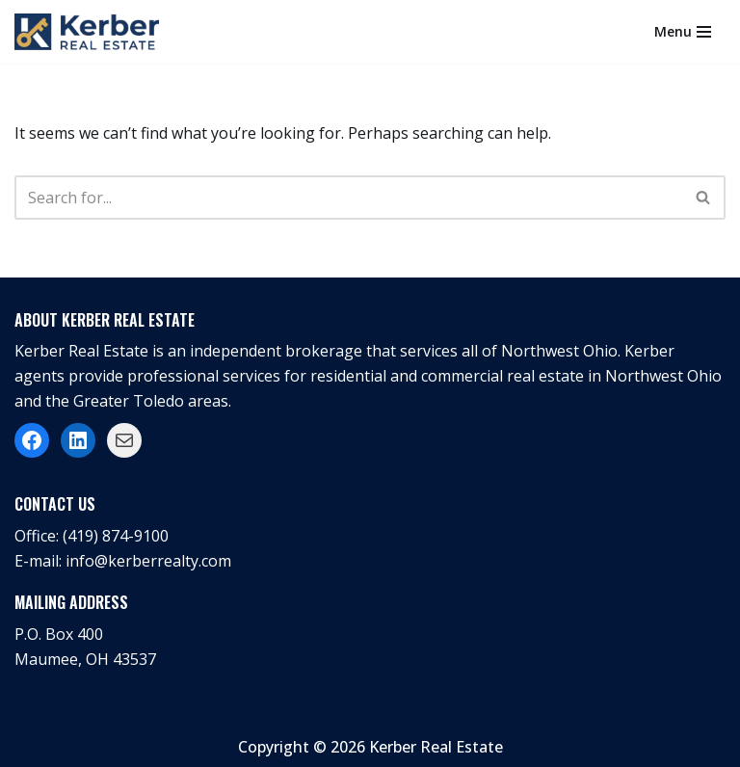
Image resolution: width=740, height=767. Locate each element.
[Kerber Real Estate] (91, 31)
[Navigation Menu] (683, 31)
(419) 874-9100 (116, 535)
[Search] (348, 197)
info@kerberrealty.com (148, 560)
